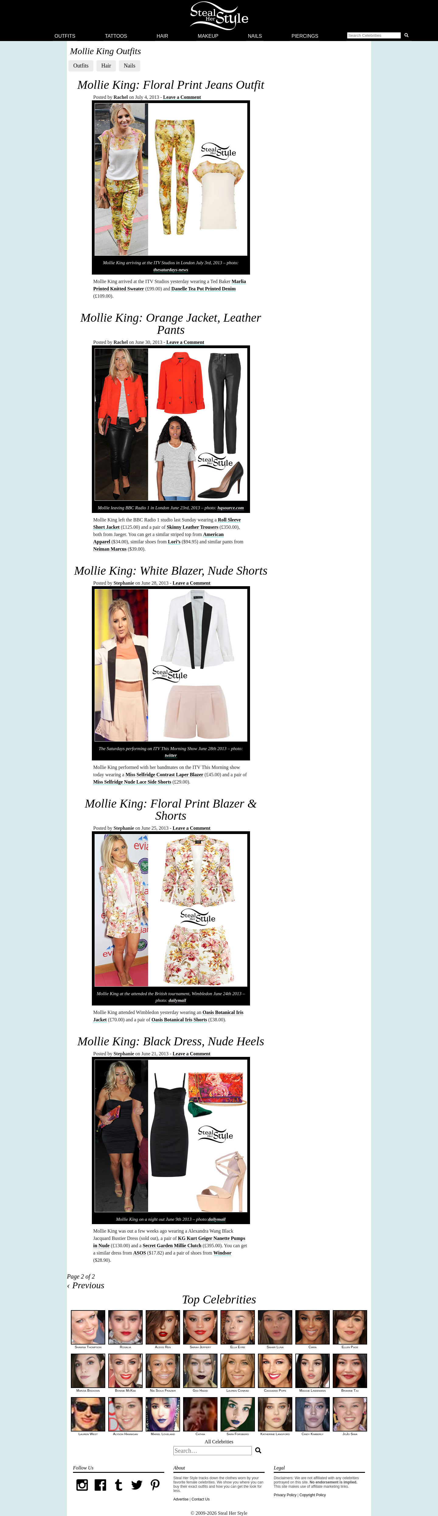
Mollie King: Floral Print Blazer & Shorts (171, 809)
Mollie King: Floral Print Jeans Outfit (170, 85)
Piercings (304, 36)
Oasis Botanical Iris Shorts (179, 1019)
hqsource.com (230, 507)
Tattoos (116, 36)
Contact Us (201, 1499)
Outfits (64, 36)
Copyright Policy (312, 1495)
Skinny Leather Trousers (192, 527)
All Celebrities (219, 1441)
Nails (255, 36)
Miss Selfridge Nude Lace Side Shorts (132, 781)
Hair (162, 36)
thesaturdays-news (170, 269)
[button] (379, 36)
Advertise (181, 1499)
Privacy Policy (285, 1495)
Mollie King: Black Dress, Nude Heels (171, 1041)
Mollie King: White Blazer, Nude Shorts (171, 570)
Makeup (208, 36)
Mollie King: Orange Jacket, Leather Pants (170, 324)
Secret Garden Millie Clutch (172, 1245)
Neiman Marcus (110, 549)
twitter (171, 755)
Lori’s (174, 541)
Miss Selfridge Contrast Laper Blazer (164, 774)
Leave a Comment (182, 97)
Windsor (222, 1252)
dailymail (177, 1000)
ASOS (139, 1252)
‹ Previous (85, 1285)
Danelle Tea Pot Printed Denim (203, 288)
